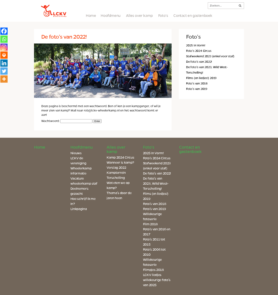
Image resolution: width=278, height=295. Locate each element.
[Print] (4, 55)
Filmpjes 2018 (153, 270)
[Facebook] (4, 31)
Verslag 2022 (116, 167)
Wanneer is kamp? (120, 162)
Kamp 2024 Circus (120, 157)
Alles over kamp (139, 16)
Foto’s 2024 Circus (198, 51)
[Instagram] (4, 47)
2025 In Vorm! (195, 45)
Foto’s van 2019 (196, 89)
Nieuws (76, 153)
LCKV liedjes (152, 275)
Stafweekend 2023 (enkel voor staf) (210, 56)
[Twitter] (4, 71)
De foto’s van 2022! (199, 61)
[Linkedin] (4, 63)
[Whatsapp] (4, 39)
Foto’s (163, 16)
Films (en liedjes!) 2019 (201, 78)
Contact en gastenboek (192, 16)
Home (91, 16)
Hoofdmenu (110, 16)
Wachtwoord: (66, 121)
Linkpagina (78, 209)
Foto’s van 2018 (196, 83)
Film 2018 (150, 224)
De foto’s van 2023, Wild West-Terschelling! (156, 183)
